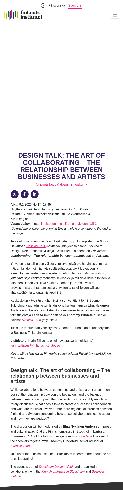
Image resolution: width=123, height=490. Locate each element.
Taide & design (59, 66)
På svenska (57, 5)
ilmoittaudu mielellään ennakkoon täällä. (68, 105)
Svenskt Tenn (31, 201)
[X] (15, 76)
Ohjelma (42, 66)
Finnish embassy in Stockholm (63, 353)
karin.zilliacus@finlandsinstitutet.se (35, 227)
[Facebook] (25, 76)
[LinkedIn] (35, 76)
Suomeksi (75, 5)
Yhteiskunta (78, 66)
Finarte (84, 318)
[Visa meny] (115, 15)
